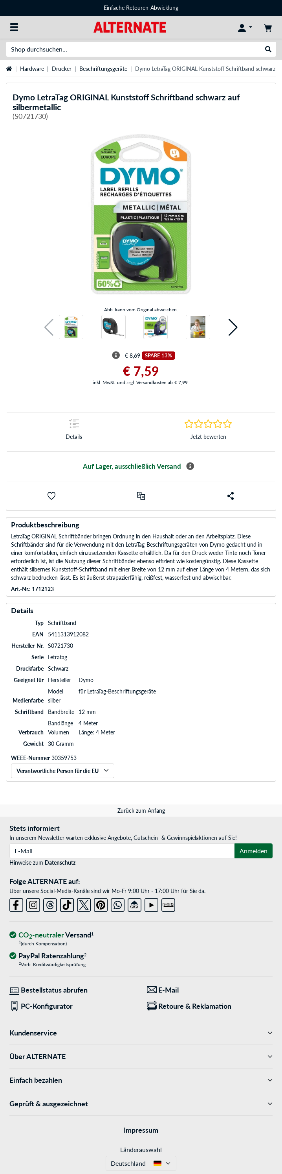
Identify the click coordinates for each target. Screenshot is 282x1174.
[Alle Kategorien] (14, 27)
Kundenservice (141, 1033)
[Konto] (245, 27)
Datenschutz (60, 862)
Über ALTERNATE (141, 1056)
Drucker (61, 68)
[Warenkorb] (268, 27)
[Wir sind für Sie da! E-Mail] (210, 990)
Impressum (141, 1130)
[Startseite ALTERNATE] (129, 26)
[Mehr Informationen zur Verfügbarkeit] (190, 466)
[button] (49, 327)
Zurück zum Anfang (141, 810)
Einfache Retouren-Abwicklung (141, 7)
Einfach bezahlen (141, 1080)
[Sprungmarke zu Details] (74, 431)
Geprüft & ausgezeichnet (141, 1103)
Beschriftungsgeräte (103, 68)
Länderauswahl (141, 1149)
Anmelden (253, 850)
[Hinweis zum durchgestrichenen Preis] (116, 355)
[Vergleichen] (141, 496)
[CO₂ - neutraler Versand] (51, 935)
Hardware (32, 68)
